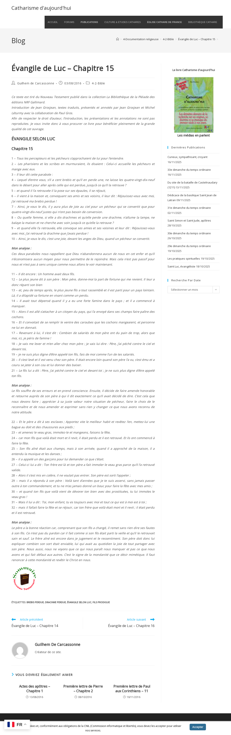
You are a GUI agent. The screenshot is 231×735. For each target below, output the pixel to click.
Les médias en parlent (193, 135)
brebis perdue (35, 602)
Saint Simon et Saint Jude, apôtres (189, 220)
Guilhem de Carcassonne (35, 83)
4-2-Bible (98, 83)
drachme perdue (55, 602)
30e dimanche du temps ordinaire (189, 233)
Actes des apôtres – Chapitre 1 (34, 688)
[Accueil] (117, 39)
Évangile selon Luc (79, 602)
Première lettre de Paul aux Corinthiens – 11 (131, 688)
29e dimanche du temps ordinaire (189, 246)
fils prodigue (101, 602)
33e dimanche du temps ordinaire (189, 170)
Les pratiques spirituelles (184, 258)
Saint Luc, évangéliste (181, 266)
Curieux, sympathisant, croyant (187, 157)
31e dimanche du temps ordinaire (189, 208)
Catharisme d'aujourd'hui (41, 7)
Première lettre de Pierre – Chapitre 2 (83, 688)
